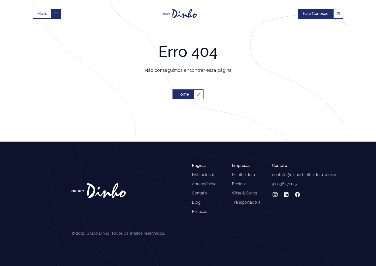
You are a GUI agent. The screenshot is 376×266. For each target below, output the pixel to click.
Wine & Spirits (244, 193)
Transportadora (246, 202)
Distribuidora (243, 174)
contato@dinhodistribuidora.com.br (304, 174)
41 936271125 (284, 184)
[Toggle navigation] (56, 13)
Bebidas (239, 184)
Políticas (199, 211)
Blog (196, 202)
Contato (199, 193)
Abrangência (203, 184)
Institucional (203, 174)
